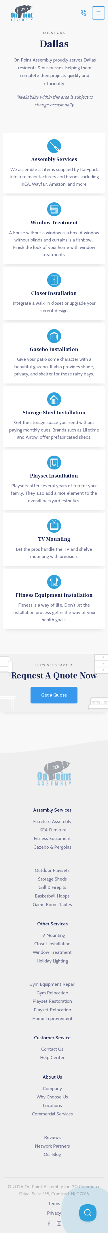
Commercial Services (52, 1114)
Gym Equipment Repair (52, 984)
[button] (98, 13)
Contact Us (52, 1049)
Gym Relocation (52, 993)
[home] (20, 13)
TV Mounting (52, 935)
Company (52, 1088)
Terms (54, 1203)
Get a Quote (54, 695)
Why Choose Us (52, 1097)
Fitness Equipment (52, 838)
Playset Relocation (52, 1010)
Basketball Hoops (52, 896)
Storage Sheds (52, 879)
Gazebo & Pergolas (52, 847)
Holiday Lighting (52, 961)
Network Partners (52, 1146)
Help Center (52, 1057)
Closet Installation (52, 943)
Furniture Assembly (52, 821)
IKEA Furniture (52, 830)
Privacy (54, 1213)
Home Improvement (52, 1018)
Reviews (52, 1137)
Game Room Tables (52, 904)
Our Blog (52, 1154)
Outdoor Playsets (52, 870)
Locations (52, 1105)
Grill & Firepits (52, 887)
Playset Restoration (52, 1001)
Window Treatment (52, 952)
